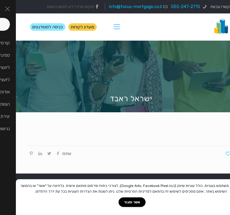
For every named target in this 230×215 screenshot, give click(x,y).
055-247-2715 (170, 6)
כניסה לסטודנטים (31, 27)
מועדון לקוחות (66, 27)
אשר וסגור (116, 202)
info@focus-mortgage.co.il (119, 6)
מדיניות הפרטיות (121, 191)
